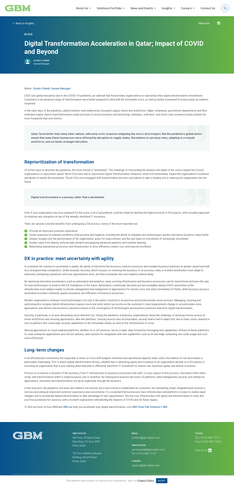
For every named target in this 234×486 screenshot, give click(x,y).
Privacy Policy (146, 480)
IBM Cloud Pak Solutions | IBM (149, 407)
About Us (82, 8)
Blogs (28, 34)
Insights (167, 8)
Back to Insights (25, 24)
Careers (186, 8)
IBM (65, 407)
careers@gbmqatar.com (146, 465)
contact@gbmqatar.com (146, 437)
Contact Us (207, 8)
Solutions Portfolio (109, 8)
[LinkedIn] (218, 24)
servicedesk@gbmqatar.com (148, 449)
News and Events (142, 8)
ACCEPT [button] (161, 480)
